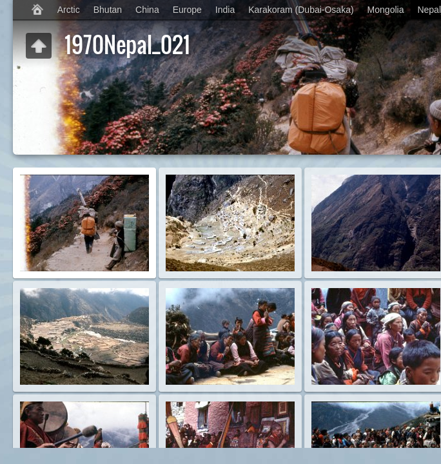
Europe (187, 10)
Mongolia (386, 10)
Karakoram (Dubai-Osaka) (300, 10)
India (225, 10)
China (147, 10)
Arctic (68, 10)
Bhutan (107, 10)
